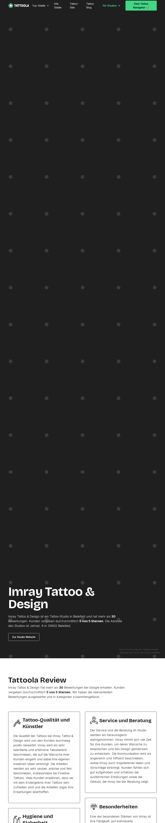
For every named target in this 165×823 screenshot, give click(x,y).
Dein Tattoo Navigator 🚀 (141, 5)
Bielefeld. (64, 626)
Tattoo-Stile (74, 5)
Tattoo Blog (90, 5)
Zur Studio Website (23, 637)
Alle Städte (57, 5)
